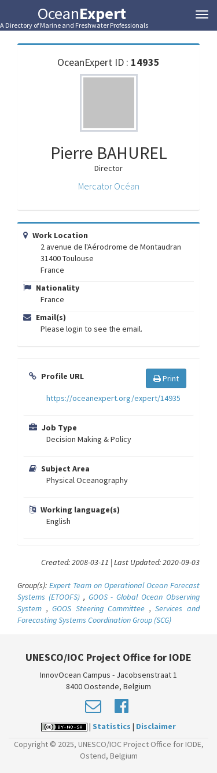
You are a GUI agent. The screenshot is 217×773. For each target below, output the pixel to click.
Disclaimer (156, 726)
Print (166, 378)
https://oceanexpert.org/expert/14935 (113, 398)
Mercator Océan (108, 186)
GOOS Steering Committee (98, 608)
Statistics (112, 726)
